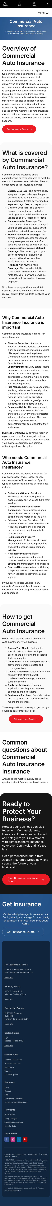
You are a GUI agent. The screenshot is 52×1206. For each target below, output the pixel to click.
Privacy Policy (21, 1154)
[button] (48, 4)
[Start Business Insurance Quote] (26, 879)
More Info (8, 977)
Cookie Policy (33, 1154)
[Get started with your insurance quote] (23, 932)
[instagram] (13, 1139)
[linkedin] (19, 1139)
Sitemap (15, 1156)
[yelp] (25, 1139)
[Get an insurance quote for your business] (19, 129)
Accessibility (9, 1154)
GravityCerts (16, 1190)
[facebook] (6, 1139)
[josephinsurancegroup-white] (15, 944)
